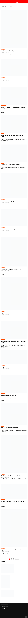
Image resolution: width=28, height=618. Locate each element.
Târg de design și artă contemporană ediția (10, 475)
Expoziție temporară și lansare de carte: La (10, 164)
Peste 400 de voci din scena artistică (9, 427)
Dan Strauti (2, 52)
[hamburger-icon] (27, 601)
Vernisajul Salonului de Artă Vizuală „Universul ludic (13, 501)
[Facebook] (11, 1)
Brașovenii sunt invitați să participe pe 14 (10, 313)
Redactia (2, 108)
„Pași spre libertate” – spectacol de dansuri (11, 550)
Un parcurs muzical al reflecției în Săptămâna (11, 79)
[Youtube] (15, 1)
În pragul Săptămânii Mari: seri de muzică (10, 367)
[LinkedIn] (13, 1)
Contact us (17, 2)
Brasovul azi (3, 311)
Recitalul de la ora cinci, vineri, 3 (8, 395)
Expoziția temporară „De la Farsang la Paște (11, 269)
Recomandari (3, 49)
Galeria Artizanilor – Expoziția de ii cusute (10, 201)
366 (16, 558)
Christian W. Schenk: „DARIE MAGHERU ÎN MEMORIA (13, 107)
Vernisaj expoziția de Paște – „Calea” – (10, 229)
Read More (3, 112)
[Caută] (11, 6)
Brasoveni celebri (3, 105)
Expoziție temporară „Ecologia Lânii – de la (10, 51)
